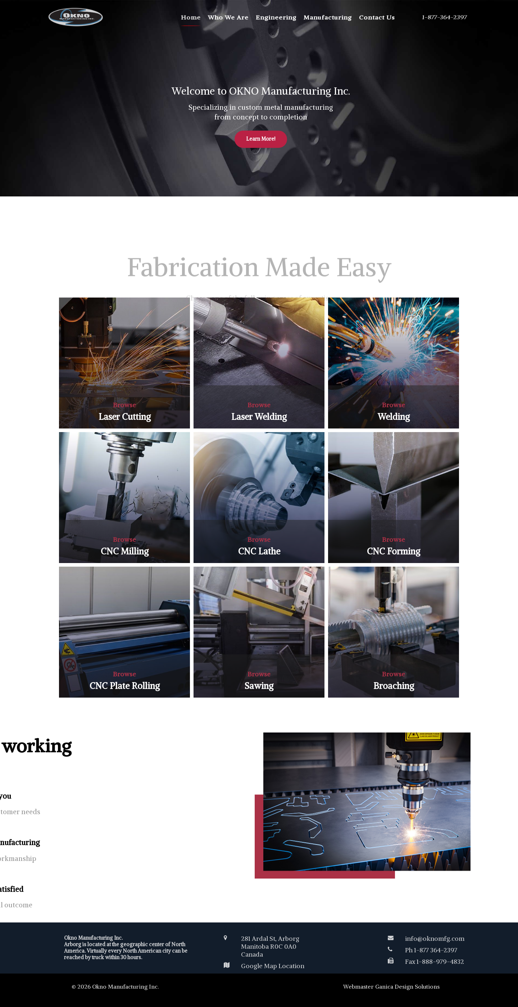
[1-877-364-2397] (442, 17)
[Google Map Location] (293, 966)
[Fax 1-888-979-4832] (429, 962)
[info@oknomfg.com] (429, 939)
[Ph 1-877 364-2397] (429, 950)
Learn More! (261, 122)
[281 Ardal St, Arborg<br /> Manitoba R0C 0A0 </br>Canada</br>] (293, 946)
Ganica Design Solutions (407, 986)
